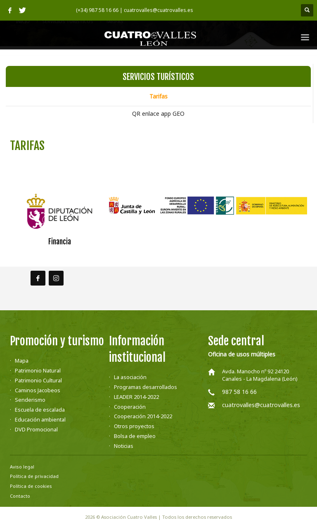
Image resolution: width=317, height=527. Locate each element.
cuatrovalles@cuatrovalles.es (261, 405)
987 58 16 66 (239, 392)
